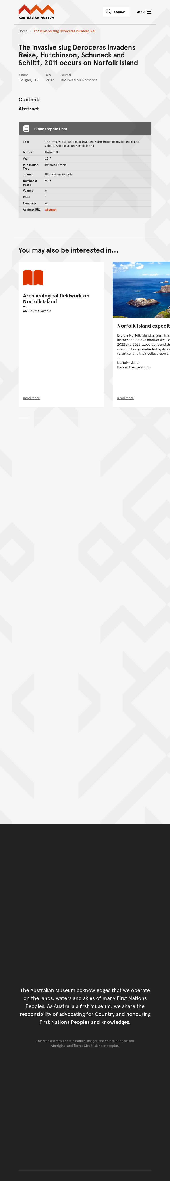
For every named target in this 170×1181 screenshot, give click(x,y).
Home (23, 31)
